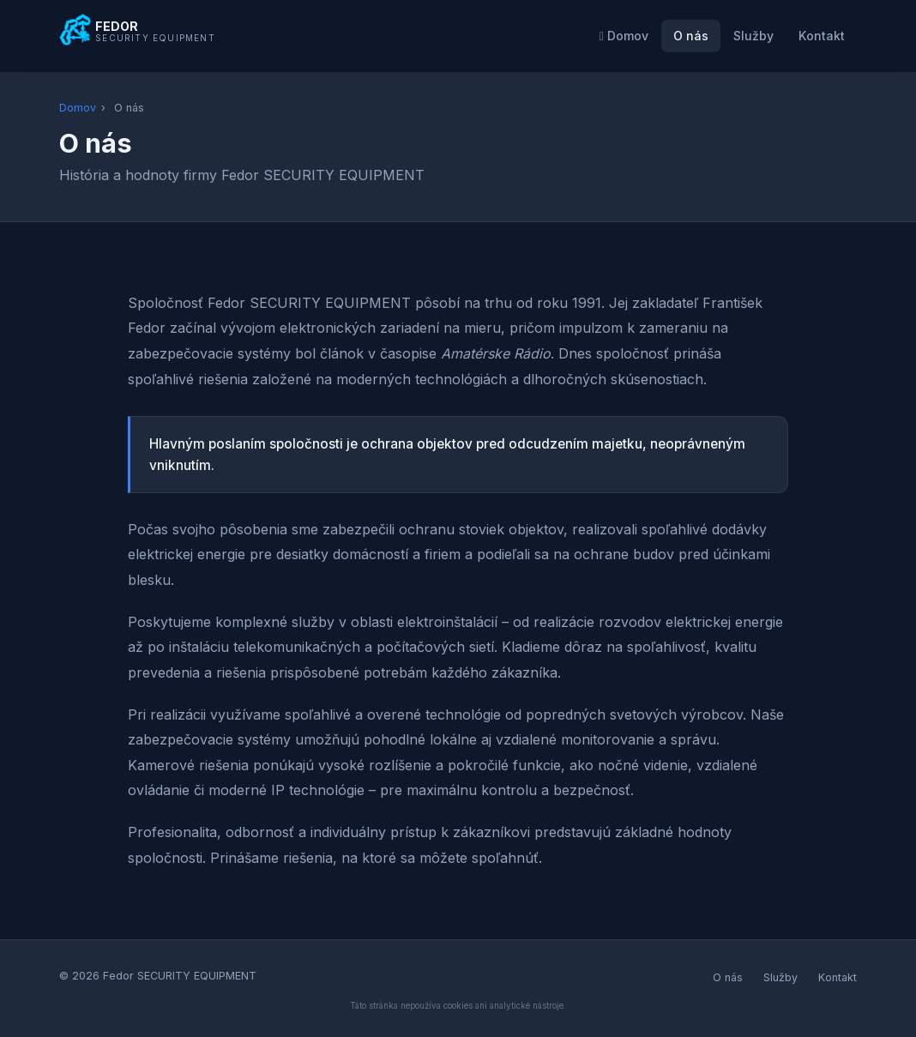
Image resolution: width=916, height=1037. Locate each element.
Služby (753, 35)
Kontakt (821, 35)
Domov (624, 35)
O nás (690, 35)
